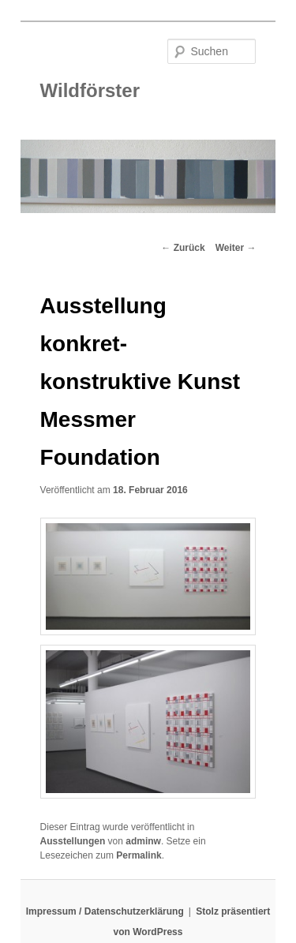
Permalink (138, 855)
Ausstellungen (73, 841)
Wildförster (90, 90)
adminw (143, 841)
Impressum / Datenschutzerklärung (105, 911)
